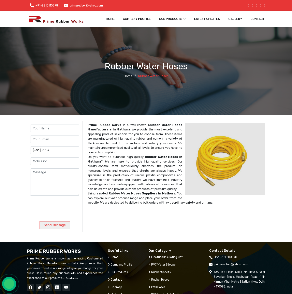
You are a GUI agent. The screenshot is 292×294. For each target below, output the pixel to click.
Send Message (55, 225)
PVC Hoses (156, 287)
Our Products (118, 272)
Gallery (235, 19)
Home (110, 19)
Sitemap (115, 287)
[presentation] (58, 207)
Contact (257, 19)
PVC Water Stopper (162, 264)
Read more (71, 278)
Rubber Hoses (158, 279)
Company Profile (137, 19)
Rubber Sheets (159, 272)
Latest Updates (207, 19)
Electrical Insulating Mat (165, 257)
